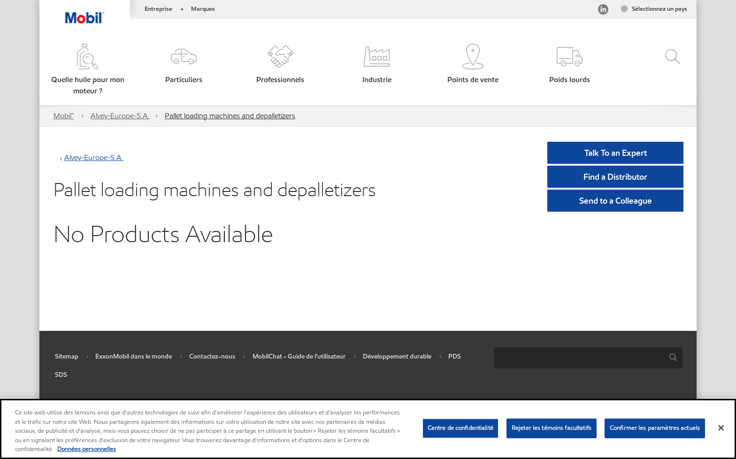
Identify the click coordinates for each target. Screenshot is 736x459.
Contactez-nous (212, 356)
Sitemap (66, 356)
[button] (87, 70)
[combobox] (588, 357)
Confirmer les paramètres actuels (655, 428)
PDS (454, 356)
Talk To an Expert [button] (615, 152)
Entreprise (158, 9)
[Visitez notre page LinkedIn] (603, 11)
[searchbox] (579, 357)
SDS (61, 374)
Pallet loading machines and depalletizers (230, 116)
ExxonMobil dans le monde (133, 356)
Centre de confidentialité (460, 428)
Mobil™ (64, 116)
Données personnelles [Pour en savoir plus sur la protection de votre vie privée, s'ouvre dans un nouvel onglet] (86, 449)
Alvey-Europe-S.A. (120, 116)
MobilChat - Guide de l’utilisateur (299, 356)
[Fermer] (721, 428)
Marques (203, 9)
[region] (368, 429)
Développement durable (397, 356)
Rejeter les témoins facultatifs (551, 428)
